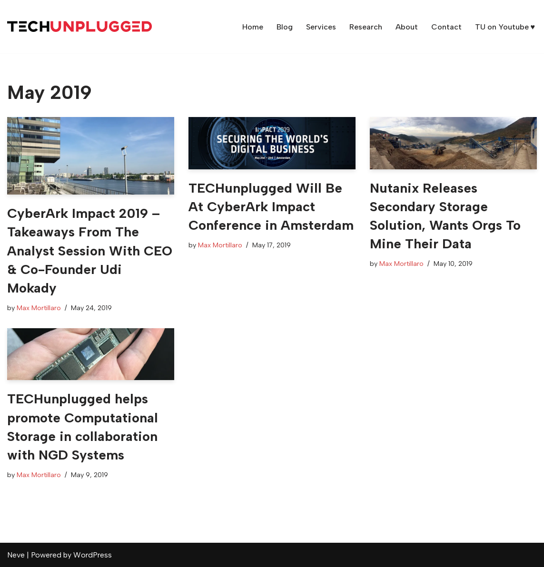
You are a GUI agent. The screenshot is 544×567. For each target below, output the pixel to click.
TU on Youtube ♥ (505, 26)
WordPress (92, 554)
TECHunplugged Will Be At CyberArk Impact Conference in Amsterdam (271, 206)
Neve (16, 554)
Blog (285, 26)
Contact (446, 26)
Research (365, 26)
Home (252, 26)
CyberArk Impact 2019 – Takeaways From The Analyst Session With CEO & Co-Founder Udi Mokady (89, 250)
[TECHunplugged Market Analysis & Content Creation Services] (79, 27)
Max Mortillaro (39, 307)
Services (321, 26)
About (407, 26)
